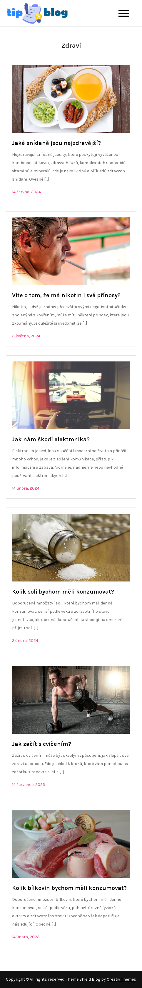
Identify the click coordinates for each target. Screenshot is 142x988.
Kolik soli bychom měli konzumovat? (63, 591)
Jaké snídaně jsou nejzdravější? (56, 143)
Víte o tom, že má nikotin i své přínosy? (66, 295)
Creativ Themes (121, 979)
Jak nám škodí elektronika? (51, 439)
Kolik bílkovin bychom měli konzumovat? (69, 888)
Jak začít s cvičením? (41, 744)
